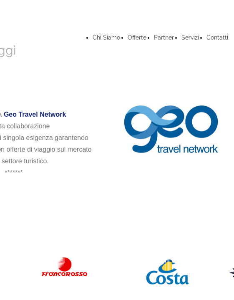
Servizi (190, 37)
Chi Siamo (106, 37)
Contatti (217, 37)
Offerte (137, 37)
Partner (164, 37)
